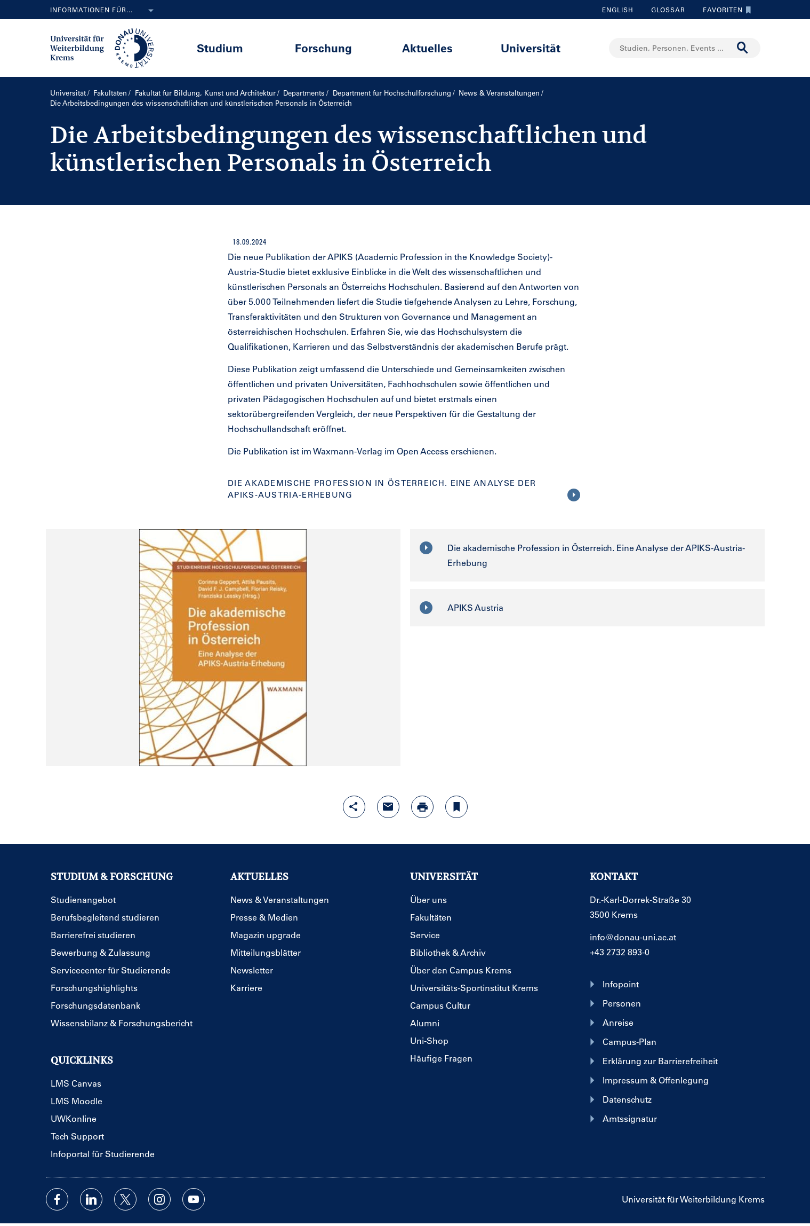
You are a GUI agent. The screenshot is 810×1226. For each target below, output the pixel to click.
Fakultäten (110, 92)
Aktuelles (427, 48)
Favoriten (724, 9)
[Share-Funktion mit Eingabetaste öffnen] (354, 807)
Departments (304, 92)
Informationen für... (104, 10)
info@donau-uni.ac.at (633, 936)
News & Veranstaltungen (499, 92)
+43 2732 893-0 (619, 951)
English (617, 9)
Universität (530, 48)
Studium (220, 48)
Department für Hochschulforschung (392, 92)
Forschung (323, 48)
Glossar (664, 9)
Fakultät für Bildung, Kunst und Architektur (205, 92)
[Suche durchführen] (742, 48)
